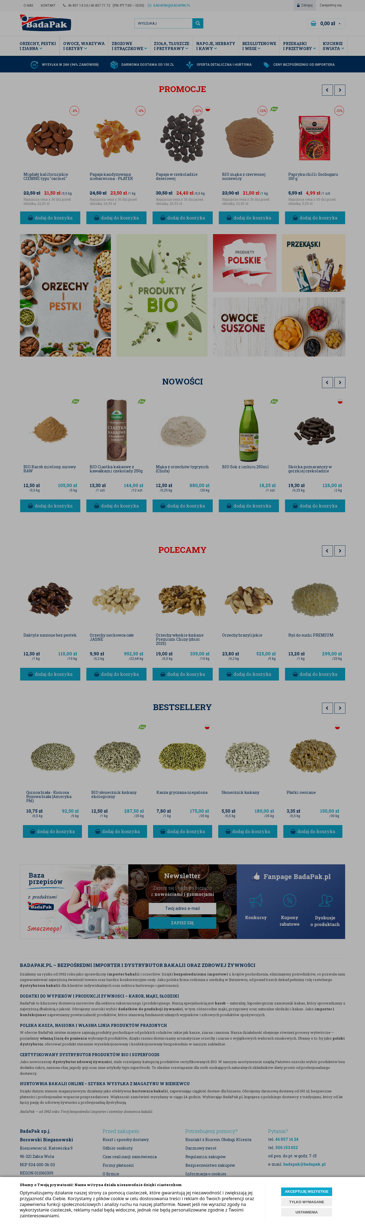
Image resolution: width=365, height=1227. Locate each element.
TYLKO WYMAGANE (306, 1202)
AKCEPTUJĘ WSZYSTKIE (306, 1191)
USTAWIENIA (306, 1212)
